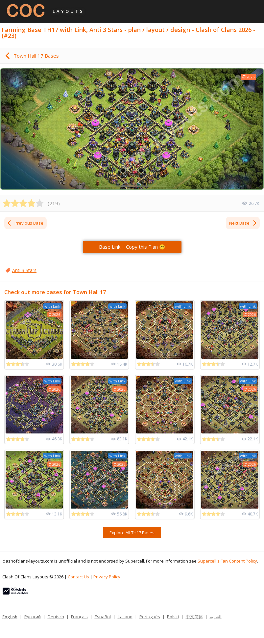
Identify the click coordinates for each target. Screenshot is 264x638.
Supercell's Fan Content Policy (227, 561)
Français (79, 617)
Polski (173, 617)
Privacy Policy (106, 577)
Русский (32, 617)
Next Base (243, 223)
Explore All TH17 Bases (132, 533)
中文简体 (194, 617)
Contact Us (78, 577)
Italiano (125, 617)
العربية (216, 617)
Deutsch (56, 617)
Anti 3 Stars (24, 270)
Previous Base (25, 223)
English (9, 617)
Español (103, 617)
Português (149, 617)
